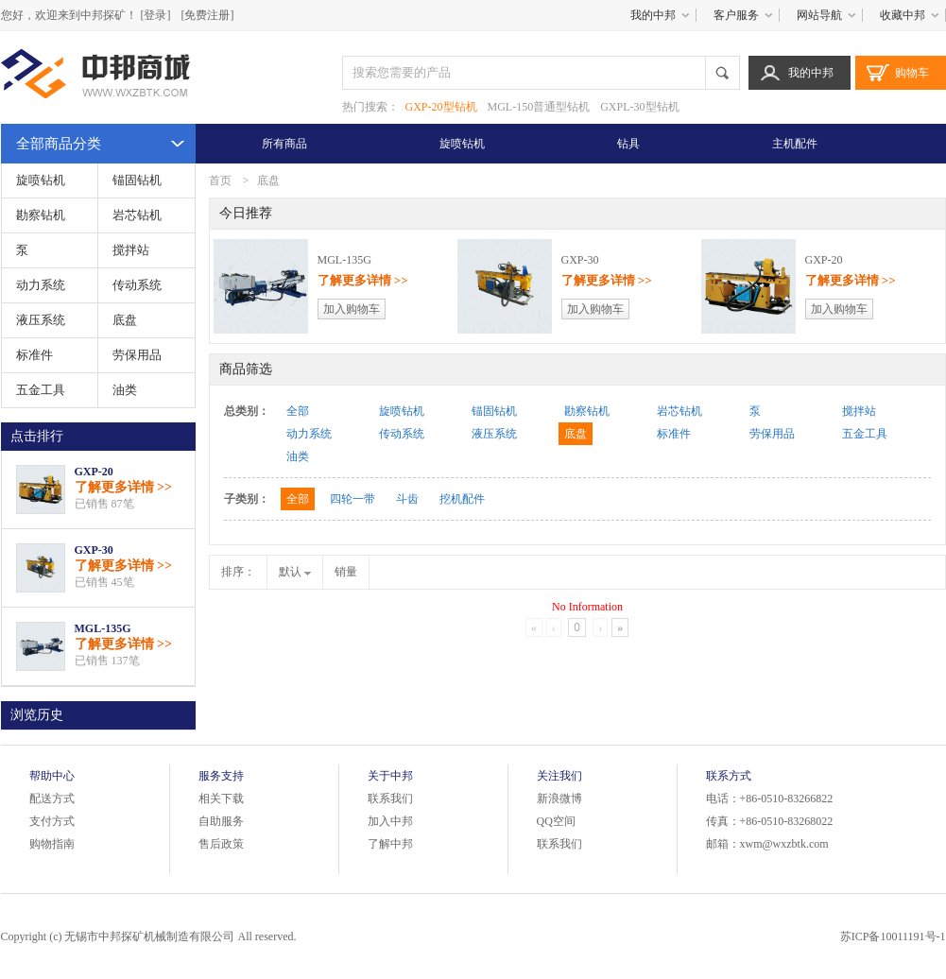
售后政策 (221, 843)
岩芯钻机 (137, 215)
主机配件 (794, 143)
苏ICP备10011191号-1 (893, 936)
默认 (295, 571)
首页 (220, 180)
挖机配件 (462, 499)
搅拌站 (130, 250)
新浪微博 (559, 798)
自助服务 (221, 821)
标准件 (34, 355)
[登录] (156, 15)
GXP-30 (94, 550)
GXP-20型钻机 (441, 106)
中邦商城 (98, 77)
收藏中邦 (902, 15)
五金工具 (40, 390)
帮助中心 (52, 775)
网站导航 (819, 15)
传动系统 (137, 285)
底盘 (124, 320)
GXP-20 (94, 471)
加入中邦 (390, 821)
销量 (346, 571)
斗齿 (407, 499)
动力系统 (40, 285)
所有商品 (284, 143)
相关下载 (221, 798)
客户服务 (736, 15)
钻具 (628, 143)
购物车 (912, 72)
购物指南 (52, 843)
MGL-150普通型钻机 (539, 106)
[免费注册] (207, 15)
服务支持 (221, 775)
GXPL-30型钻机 (639, 106)
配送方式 (52, 798)
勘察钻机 (40, 215)
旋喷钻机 (462, 143)
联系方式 (728, 775)
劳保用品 (137, 355)
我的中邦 (653, 15)
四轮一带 (352, 499)
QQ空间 (556, 821)
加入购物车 (351, 309)
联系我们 (390, 798)
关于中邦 (390, 775)
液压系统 (40, 320)
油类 (124, 390)
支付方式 (52, 821)
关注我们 (559, 775)
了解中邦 (390, 843)
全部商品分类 (58, 143)
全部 (297, 411)
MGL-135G (103, 628)
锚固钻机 (137, 180)
